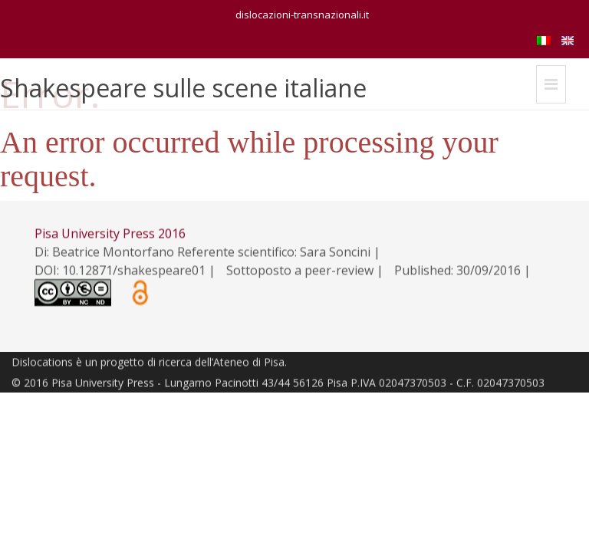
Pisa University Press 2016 (110, 233)
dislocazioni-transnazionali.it (302, 14)
